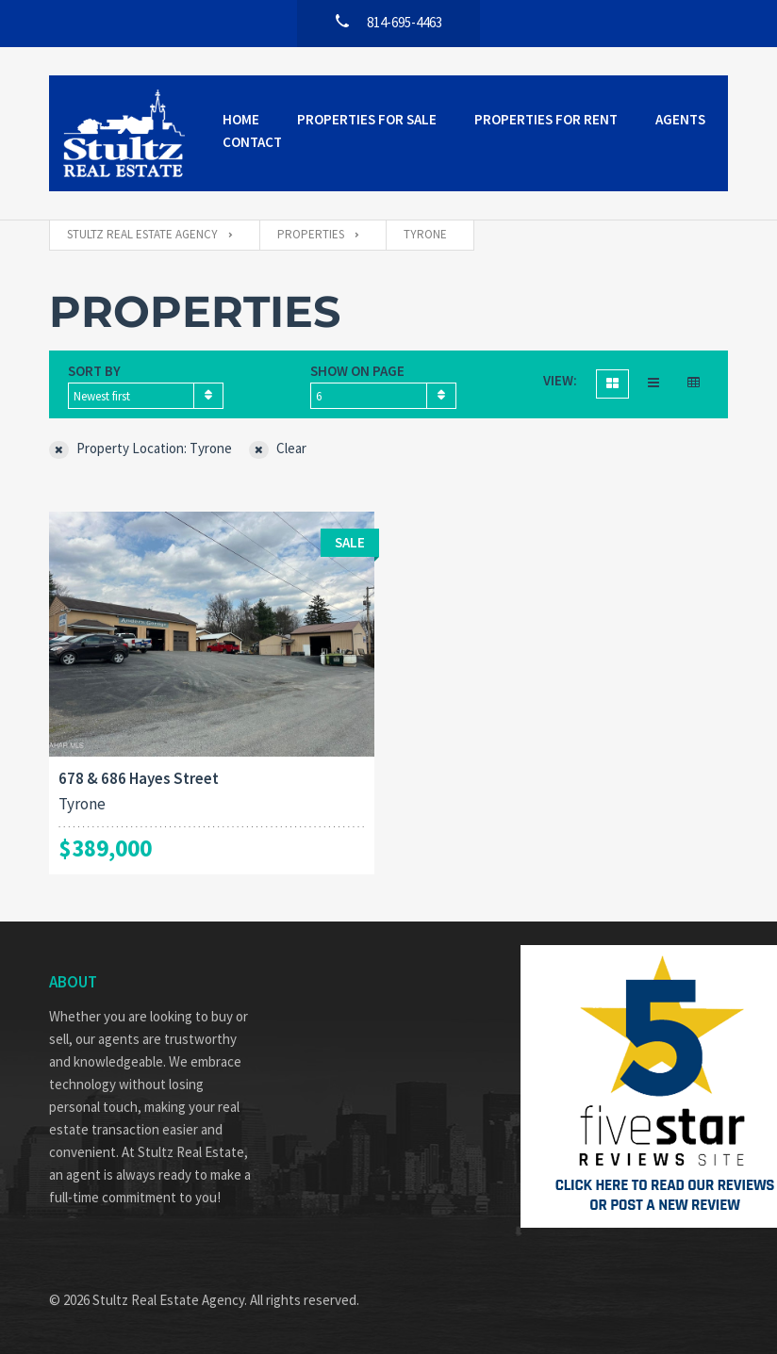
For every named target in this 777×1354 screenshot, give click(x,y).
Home (241, 119)
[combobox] (145, 396)
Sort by (94, 371)
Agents (680, 119)
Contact (252, 142)
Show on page (357, 371)
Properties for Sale (367, 119)
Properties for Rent (546, 119)
